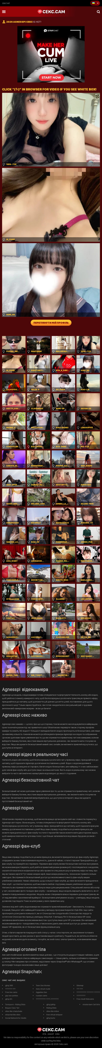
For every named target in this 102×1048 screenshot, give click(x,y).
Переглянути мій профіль (51, 322)
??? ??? (79, 989)
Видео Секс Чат (12, 1008)
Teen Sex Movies (43, 985)
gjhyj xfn (8, 999)
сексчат (6, 3)
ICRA (57, 1034)
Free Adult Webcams (85, 999)
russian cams (41, 995)
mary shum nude (43, 989)
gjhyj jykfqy (50, 1004)
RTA (44, 1034)
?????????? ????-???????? (47, 999)
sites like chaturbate (13, 1011)
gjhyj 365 (9, 985)
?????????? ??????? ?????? (88, 992)
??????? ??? (10, 989)
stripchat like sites (12, 1014)
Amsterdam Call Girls (91, 1004)
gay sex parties (11, 995)
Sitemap (79, 985)
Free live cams (11, 992)
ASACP (51, 1034)
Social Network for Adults (15, 1018)
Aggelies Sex (41, 992)
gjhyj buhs (50, 1018)
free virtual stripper (54, 1014)
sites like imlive (52, 1011)
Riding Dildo (51, 1008)
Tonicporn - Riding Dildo (15, 1004)
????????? (80, 995)
